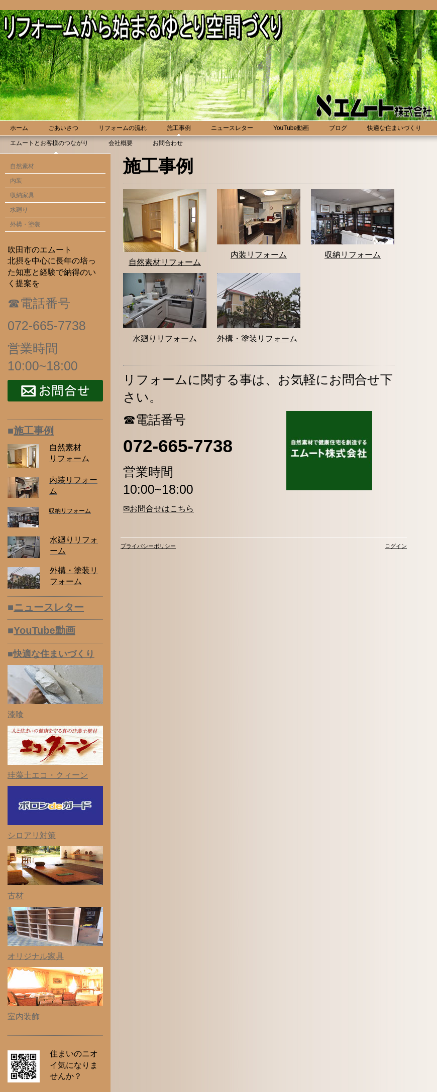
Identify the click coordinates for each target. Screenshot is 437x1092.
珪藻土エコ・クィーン (48, 775)
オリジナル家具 (36, 956)
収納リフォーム (352, 254)
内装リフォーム (259, 254)
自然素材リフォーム (165, 262)
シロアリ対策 (32, 835)
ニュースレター (49, 607)
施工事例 (34, 430)
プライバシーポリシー (148, 546)
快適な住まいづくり (53, 654)
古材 (16, 895)
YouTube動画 (44, 630)
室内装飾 (24, 1016)
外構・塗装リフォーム (257, 338)
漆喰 (16, 714)
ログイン (396, 546)
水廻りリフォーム (165, 338)
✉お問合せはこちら (158, 508)
